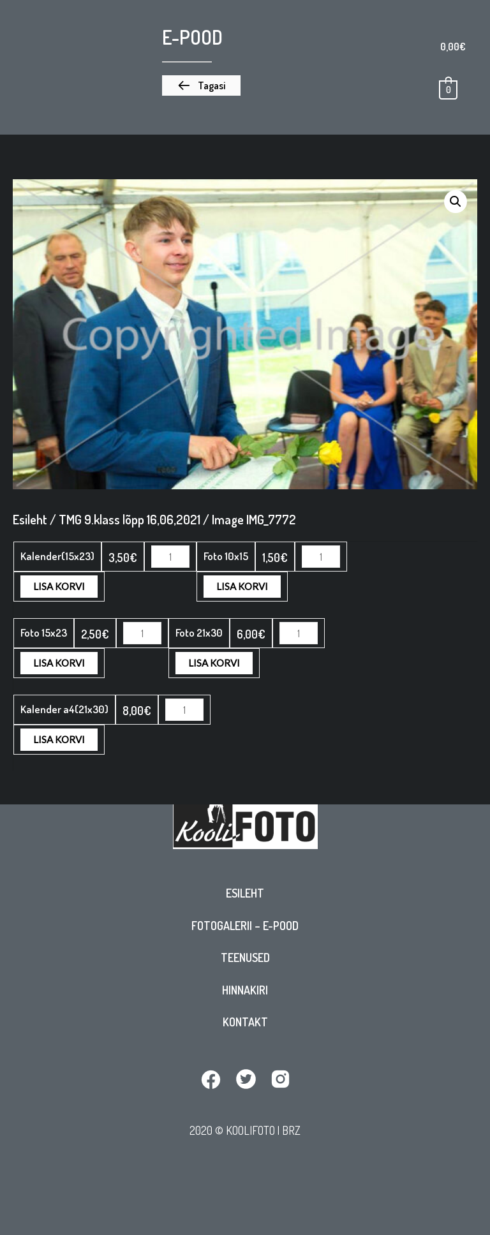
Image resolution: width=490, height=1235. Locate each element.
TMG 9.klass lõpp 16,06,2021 (129, 519)
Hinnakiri (245, 993)
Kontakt (245, 1025)
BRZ (291, 1133)
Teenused (245, 961)
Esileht (245, 896)
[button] (201, 85)
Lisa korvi (242, 556)
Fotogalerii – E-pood (245, 929)
